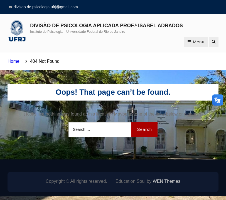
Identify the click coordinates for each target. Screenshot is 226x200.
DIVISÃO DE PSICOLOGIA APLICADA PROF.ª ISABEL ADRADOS (106, 25)
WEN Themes (166, 181)
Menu (196, 41)
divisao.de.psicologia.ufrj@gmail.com (46, 7)
